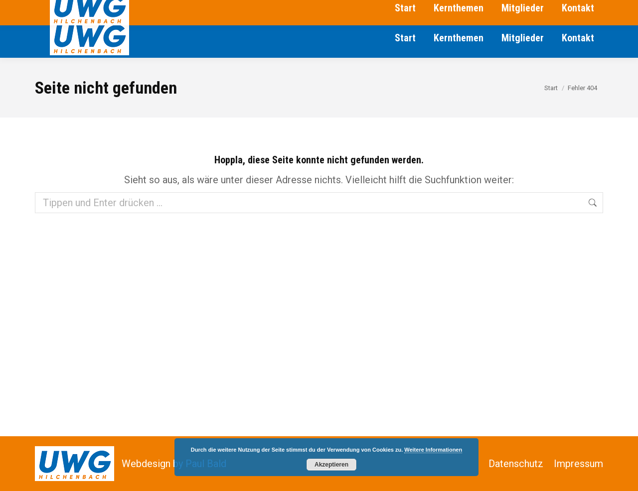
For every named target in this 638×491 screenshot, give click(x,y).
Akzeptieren (331, 464)
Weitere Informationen (433, 450)
